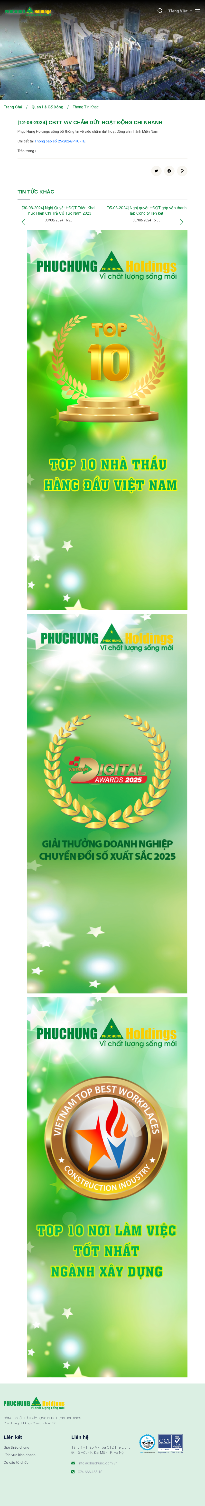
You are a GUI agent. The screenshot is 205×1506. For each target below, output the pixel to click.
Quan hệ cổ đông (47, 107)
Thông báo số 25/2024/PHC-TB (60, 141)
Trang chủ (13, 107)
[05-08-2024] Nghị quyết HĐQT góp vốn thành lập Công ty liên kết (147, 210)
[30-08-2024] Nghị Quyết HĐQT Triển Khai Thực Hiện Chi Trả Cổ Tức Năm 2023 (58, 210)
